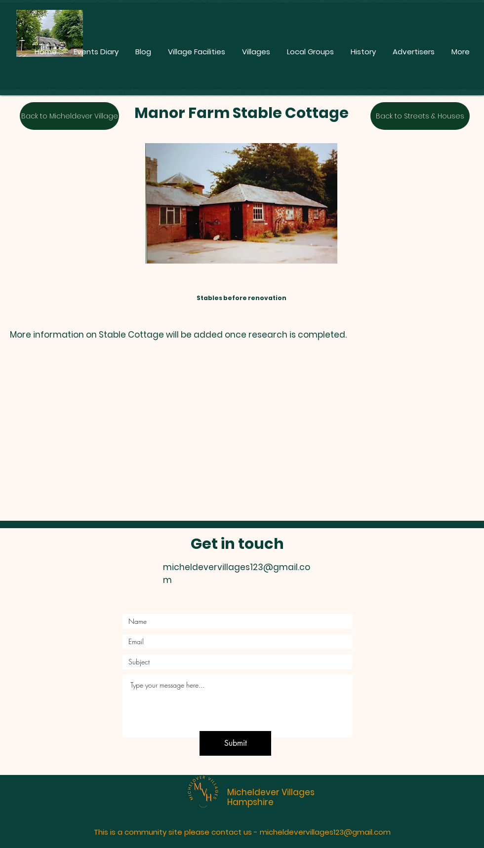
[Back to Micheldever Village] (69, 116)
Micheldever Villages (271, 792)
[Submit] (235, 743)
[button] (225, 438)
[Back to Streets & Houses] (420, 116)
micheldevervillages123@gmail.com (325, 832)
